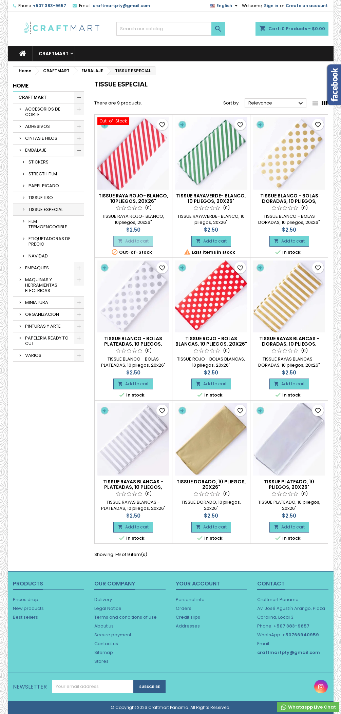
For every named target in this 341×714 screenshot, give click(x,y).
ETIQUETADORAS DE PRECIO (50, 241)
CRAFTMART (54, 53)
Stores (101, 661)
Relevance (276, 103)
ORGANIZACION (42, 314)
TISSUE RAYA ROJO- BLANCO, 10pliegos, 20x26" (133, 198)
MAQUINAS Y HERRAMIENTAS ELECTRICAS (41, 285)
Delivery (103, 599)
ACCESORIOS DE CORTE (42, 112)
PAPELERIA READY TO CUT (47, 341)
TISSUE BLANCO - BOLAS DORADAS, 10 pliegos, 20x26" (289, 201)
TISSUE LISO (41, 197)
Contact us (106, 643)
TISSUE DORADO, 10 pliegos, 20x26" (211, 484)
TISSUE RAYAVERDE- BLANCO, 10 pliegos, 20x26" (211, 198)
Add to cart (133, 241)
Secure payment (112, 635)
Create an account (307, 5)
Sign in (271, 5)
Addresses (188, 626)
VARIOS (33, 355)
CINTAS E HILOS (41, 138)
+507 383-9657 (49, 5)
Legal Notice (107, 608)
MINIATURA (36, 302)
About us (104, 626)
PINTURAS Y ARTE (43, 326)
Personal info (190, 599)
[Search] (170, 29)
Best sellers (25, 617)
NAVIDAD (38, 256)
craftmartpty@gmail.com (121, 5)
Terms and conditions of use (125, 617)
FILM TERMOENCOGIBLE (48, 224)
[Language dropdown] (224, 6)
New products (28, 608)
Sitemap (103, 652)
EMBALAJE (35, 150)
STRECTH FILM (43, 174)
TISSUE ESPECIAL (46, 209)
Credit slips (188, 617)
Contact (271, 583)
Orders (183, 608)
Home (21, 86)
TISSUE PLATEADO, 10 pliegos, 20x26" (289, 484)
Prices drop (25, 599)
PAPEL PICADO (44, 185)
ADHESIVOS (37, 126)
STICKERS (39, 162)
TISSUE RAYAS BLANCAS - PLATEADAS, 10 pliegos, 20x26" (133, 487)
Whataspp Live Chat (308, 707)
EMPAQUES (37, 268)
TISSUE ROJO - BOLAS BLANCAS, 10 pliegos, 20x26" (211, 341)
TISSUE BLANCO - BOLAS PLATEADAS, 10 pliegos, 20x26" (133, 344)
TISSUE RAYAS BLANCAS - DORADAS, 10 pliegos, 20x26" (289, 344)
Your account (198, 583)
